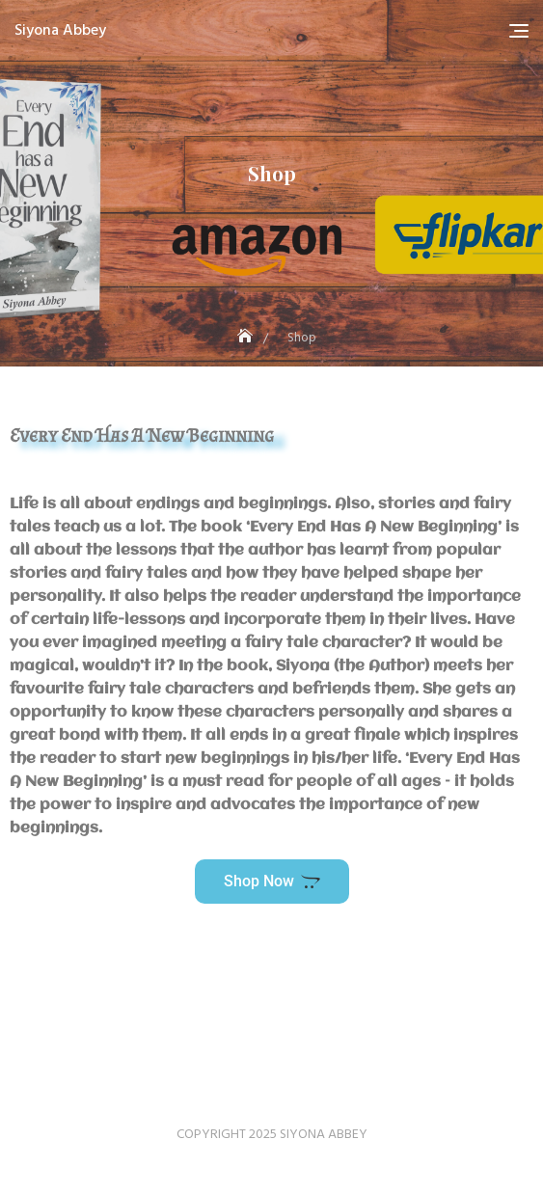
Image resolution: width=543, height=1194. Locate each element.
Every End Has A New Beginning (142, 435)
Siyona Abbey (60, 30)
